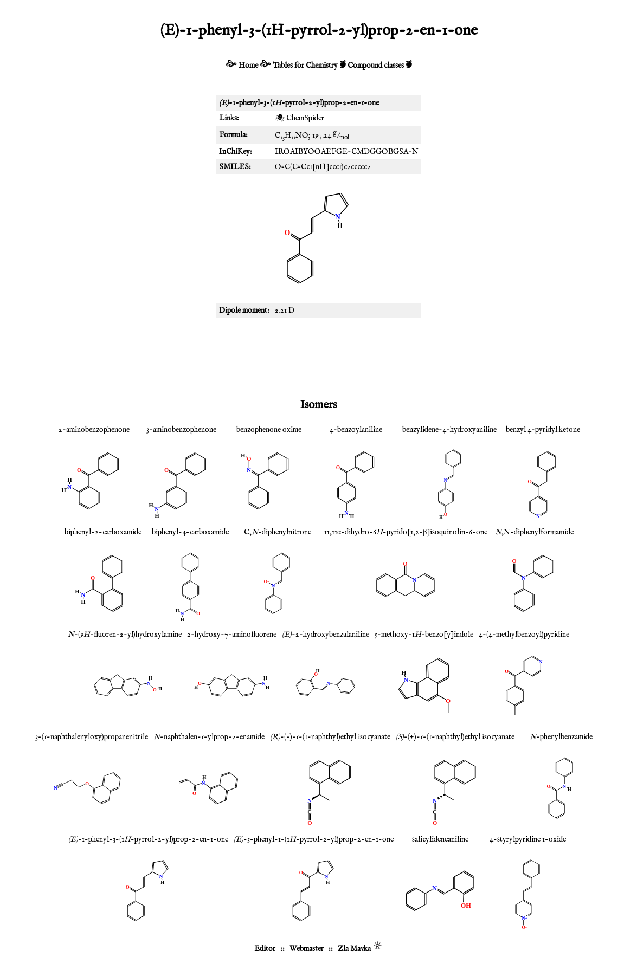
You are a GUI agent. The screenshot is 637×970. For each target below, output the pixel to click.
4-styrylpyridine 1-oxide (528, 839)
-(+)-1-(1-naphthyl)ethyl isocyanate (455, 737)
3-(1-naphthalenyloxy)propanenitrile (91, 737)
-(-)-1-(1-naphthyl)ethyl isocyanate (330, 737)
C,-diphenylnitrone (277, 532)
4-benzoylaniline (356, 430)
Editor (264, 949)
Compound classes (376, 65)
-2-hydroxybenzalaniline (325, 634)
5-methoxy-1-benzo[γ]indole (424, 634)
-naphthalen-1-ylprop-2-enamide (209, 737)
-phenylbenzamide (561, 737)
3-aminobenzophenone (181, 430)
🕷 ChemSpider (299, 118)
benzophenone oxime (268, 430)
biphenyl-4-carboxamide (190, 532)
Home (248, 65)
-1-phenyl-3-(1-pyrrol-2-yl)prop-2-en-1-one (148, 839)
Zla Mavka (354, 949)
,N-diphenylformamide (534, 532)
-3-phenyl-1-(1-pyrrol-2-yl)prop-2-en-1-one (314, 839)
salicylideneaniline (440, 839)
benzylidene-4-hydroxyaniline (449, 430)
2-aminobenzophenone (94, 430)
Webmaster (306, 949)
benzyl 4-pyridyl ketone (543, 430)
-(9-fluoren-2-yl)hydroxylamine (125, 634)
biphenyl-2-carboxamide (103, 532)
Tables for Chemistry (305, 65)
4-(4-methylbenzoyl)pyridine (524, 634)
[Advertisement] (319, 356)
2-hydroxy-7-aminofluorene (231, 634)
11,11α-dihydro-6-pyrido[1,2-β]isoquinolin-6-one (405, 532)
